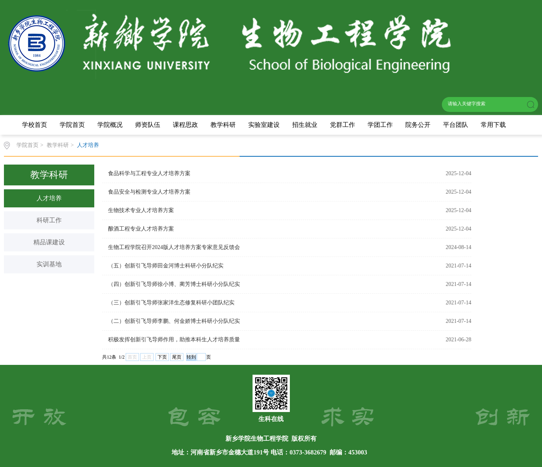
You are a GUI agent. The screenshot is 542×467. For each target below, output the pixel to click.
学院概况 (110, 124)
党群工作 (342, 124)
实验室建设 (264, 124)
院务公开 (417, 124)
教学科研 (223, 124)
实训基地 (49, 264)
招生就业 (304, 124)
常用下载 (493, 124)
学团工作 (380, 124)
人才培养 (88, 145)
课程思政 (185, 124)
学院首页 (72, 124)
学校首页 (34, 124)
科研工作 (49, 220)
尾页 (176, 357)
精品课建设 (49, 242)
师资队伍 (147, 124)
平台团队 (455, 124)
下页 (162, 357)
